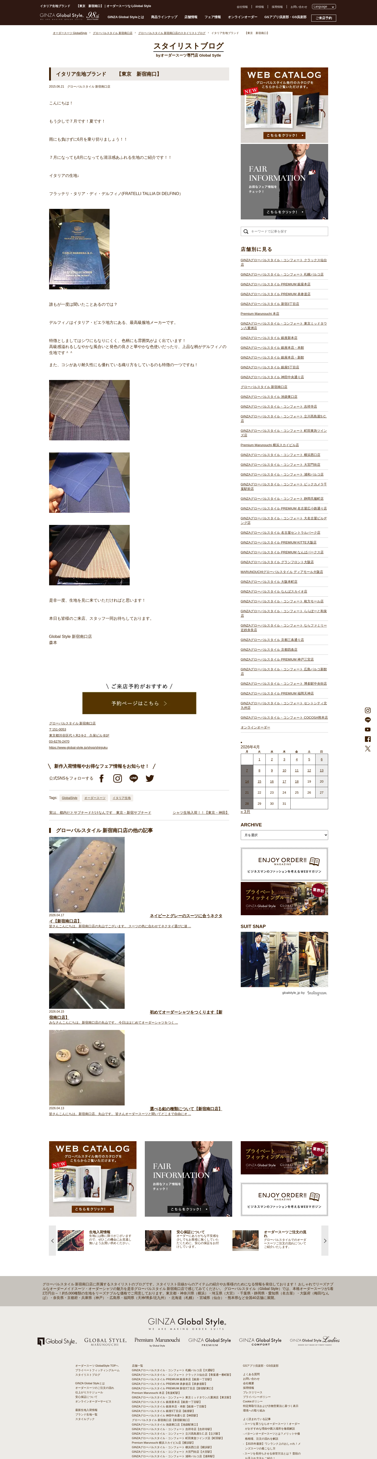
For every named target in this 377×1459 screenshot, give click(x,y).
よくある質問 (251, 1246)
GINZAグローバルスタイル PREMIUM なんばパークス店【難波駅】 (174, 1360)
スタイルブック (85, 1291)
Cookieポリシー (253, 1274)
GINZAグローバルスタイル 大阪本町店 (269, 582)
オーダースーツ (95, 798)
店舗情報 (190, 17)
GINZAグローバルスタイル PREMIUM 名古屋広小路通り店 (284, 508)
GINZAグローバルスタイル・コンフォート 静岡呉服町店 (282, 499)
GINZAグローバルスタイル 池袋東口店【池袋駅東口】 (165, 1297)
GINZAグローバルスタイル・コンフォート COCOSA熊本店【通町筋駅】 (177, 1424)
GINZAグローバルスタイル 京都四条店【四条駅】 (163, 1396)
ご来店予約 (324, 18)
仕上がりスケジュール (89, 1264)
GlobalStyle (69, 798)
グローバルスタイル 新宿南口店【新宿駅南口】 (161, 1292)
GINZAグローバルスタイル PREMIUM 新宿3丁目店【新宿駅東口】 (173, 1260)
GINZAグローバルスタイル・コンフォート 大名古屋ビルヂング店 (284, 520)
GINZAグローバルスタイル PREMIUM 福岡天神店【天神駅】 (170, 1410)
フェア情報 (212, 17)
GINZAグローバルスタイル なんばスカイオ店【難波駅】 (167, 1378)
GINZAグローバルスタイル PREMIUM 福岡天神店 (277, 693)
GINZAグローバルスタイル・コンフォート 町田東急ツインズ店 (284, 433)
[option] (101, 1113)
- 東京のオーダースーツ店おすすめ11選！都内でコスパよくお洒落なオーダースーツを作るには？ (271, 1340)
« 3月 (245, 812)
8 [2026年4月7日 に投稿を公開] (259, 770)
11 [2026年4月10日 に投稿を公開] (296, 770)
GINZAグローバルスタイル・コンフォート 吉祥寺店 (279, 406)
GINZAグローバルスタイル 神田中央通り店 (272, 377)
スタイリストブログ (87, 1247)
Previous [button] (52, 1113)
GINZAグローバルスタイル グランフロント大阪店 (277, 562)
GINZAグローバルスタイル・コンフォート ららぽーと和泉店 (284, 613)
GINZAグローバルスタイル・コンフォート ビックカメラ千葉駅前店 (284, 486)
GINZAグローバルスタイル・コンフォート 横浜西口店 (280, 455)
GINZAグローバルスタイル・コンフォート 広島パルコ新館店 (284, 671)
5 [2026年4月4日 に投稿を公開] (309, 759)
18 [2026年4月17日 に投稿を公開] (296, 781)
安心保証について (86, 1269)
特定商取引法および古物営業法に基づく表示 (270, 1278)
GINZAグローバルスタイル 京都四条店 (269, 649)
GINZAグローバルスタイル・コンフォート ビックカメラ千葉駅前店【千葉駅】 (181, 1333)
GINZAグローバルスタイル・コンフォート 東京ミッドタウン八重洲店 (284, 326)
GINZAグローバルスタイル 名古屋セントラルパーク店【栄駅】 (171, 1351)
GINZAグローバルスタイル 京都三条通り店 (272, 640)
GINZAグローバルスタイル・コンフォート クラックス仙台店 (284, 262)
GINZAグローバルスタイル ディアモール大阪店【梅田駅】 (168, 1369)
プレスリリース (252, 1264)
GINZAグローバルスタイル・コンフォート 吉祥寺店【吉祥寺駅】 (172, 1301)
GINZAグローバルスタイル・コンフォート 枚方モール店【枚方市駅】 (175, 1383)
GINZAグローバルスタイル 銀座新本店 (269, 338)
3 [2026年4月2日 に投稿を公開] (284, 759)
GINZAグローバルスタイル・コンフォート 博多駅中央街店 (284, 683)
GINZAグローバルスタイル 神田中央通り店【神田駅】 (165, 1288)
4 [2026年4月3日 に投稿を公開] (297, 759)
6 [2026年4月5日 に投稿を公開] (322, 759)
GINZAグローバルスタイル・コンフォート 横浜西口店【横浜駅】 (172, 1319)
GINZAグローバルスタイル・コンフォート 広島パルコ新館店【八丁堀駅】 (178, 1405)
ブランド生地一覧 (86, 1287)
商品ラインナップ (164, 17)
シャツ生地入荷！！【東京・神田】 (201, 813)
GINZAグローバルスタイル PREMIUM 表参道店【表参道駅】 (170, 1256)
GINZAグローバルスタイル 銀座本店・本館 (272, 348)
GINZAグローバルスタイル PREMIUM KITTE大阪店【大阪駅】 (171, 1356)
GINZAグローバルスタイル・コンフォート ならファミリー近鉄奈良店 (284, 628)
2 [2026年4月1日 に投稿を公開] (272, 759)
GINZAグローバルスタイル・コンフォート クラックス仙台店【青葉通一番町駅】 (182, 1247)
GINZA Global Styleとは (126, 17)
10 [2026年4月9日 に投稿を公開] (284, 770)
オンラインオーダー (242, 17)
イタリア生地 (122, 798)
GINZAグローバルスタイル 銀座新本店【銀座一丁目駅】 (167, 1274)
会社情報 (242, 6)
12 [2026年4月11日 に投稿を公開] (309, 770)
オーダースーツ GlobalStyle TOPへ (97, 1238)
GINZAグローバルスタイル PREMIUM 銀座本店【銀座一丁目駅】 (172, 1251)
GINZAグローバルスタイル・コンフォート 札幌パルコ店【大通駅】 (174, 1242)
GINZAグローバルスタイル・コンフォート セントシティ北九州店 (284, 705)
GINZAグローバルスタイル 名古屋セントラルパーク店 (280, 532)
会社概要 (248, 1255)
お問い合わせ (299, 6)
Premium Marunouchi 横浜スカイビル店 (270, 445)
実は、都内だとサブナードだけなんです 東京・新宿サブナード (100, 813)
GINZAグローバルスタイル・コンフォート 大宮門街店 (280, 465)
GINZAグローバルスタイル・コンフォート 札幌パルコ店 (282, 274)
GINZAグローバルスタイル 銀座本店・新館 (272, 357)
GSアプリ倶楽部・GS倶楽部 (285, 17)
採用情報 (277, 6)
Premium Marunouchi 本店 (260, 314)
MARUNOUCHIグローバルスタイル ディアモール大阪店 (282, 572)
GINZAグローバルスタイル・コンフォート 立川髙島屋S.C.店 (284, 418)
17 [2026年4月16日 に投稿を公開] (284, 781)
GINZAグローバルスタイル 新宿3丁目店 (270, 304)
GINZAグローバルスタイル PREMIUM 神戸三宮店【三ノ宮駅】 (171, 1401)
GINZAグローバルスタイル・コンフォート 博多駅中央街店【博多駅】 (175, 1414)
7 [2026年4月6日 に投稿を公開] (247, 770)
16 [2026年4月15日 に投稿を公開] (271, 781)
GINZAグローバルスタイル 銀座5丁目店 (270, 367)
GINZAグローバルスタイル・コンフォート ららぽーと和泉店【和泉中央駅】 (179, 1387)
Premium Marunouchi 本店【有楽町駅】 (156, 1265)
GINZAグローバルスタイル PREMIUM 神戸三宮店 (277, 659)
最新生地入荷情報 (86, 1282)
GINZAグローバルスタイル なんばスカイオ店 (274, 591)
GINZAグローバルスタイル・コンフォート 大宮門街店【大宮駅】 (172, 1324)
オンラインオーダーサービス (93, 1274)
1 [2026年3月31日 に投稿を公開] (259, 759)
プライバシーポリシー (257, 1269)
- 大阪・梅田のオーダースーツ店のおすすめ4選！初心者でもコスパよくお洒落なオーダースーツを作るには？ (271, 1355)
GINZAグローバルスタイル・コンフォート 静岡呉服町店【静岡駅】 (174, 1337)
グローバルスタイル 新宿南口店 (264, 387)
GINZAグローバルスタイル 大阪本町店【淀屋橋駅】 (164, 1374)
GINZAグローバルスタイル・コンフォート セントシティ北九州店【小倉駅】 (179, 1419)
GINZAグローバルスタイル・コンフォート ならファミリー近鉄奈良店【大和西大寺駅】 (186, 1392)
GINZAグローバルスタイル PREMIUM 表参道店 (276, 294)
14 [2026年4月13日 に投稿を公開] (247, 781)
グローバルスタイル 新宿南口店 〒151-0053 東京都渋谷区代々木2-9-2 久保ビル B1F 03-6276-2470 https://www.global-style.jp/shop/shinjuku (79, 735)
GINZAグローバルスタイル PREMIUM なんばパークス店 (282, 552)
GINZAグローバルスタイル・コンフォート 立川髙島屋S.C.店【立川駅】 (176, 1306)
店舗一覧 (137, 1238)
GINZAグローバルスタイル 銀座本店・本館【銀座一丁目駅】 (170, 1279)
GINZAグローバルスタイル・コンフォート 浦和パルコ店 (282, 474)
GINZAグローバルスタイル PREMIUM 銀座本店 (276, 284)
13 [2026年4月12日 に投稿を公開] (321, 770)
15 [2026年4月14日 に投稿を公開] (259, 781)
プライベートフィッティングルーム (97, 1242)
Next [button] (324, 1113)
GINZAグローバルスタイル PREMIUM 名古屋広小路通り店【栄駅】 (174, 1342)
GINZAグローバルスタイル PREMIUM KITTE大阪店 (279, 542)
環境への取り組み (254, 1283)
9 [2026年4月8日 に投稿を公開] (272, 770)
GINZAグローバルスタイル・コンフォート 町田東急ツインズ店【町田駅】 (178, 1310)
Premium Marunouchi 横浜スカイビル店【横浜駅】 (163, 1315)
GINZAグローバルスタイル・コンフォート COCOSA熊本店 (284, 717)
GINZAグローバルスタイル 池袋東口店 (269, 397)
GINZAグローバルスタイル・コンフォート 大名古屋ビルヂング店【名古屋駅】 (181, 1347)
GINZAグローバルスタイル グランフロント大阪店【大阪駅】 (170, 1365)
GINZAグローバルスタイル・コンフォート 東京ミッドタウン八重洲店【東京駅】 (182, 1270)
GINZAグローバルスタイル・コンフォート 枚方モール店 (282, 601)
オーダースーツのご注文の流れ (94, 1260)
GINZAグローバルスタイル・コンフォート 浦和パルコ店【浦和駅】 (174, 1328)
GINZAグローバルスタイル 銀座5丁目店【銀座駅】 (163, 1283)
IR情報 (260, 6)
